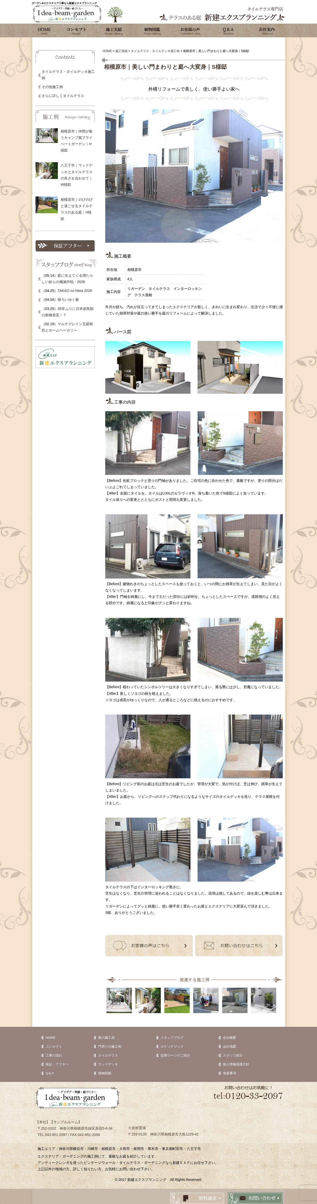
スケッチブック (172, 1046)
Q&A (228, 30)
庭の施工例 (106, 1038)
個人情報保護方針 (236, 1064)
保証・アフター (57, 1064)
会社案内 (266, 30)
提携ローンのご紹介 (175, 1055)
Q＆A (50, 1073)
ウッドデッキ (108, 1064)
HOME (51, 1038)
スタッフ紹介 (233, 1055)
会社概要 (229, 1038)
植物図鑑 (152, 30)
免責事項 (229, 1073)
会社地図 (229, 1046)
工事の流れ (54, 1055)
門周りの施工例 (109, 1046)
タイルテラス (108, 1055)
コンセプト (76, 30)
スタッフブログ (172, 1038)
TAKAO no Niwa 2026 (75, 291)
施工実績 (114, 30)
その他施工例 (52, 87)
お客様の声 (190, 30)
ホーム (44, 30)
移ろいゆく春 (68, 300)
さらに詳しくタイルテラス (63, 96)
